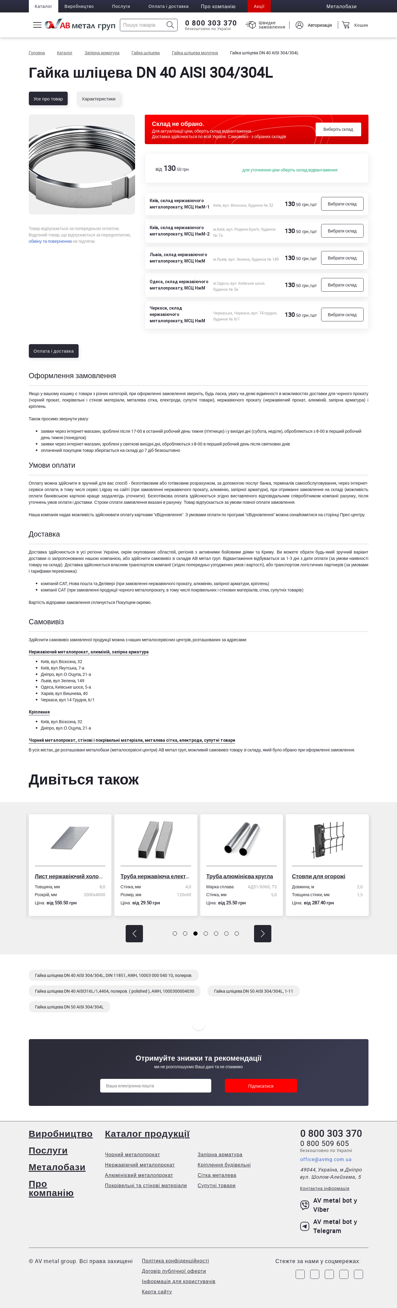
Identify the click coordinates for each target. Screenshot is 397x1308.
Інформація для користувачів (179, 1281)
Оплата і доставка (168, 6)
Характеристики (98, 99)
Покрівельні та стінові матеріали (146, 1185)
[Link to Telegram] (329, 1274)
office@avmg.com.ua (326, 1159)
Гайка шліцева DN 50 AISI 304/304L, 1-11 (253, 991)
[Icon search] (170, 25)
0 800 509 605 (324, 1143)
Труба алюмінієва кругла (241, 876)
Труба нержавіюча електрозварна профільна (157, 876)
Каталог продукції (147, 1133)
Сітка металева (217, 1175)
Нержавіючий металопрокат (140, 1164)
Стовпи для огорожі (320, 876)
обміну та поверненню (50, 241)
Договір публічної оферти (174, 1271)
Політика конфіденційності (175, 1260)
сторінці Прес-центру (344, 514)
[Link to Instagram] (314, 1274)
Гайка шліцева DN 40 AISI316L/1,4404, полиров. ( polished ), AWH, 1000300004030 (115, 991)
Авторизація (320, 25)
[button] (134, 933)
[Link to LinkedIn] (343, 1274)
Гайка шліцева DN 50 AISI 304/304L (69, 1007)
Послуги (121, 6)
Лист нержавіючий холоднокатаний (71, 876)
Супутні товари (217, 1185)
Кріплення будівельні (224, 1164)
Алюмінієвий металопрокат (139, 1175)
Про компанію (51, 1188)
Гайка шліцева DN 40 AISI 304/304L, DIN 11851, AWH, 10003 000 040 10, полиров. (114, 975)
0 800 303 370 (211, 23)
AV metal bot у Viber (329, 1205)
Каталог (44, 6)
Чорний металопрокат (132, 1154)
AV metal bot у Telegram (329, 1226)
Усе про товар (48, 99)
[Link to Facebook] (300, 1274)
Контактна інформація (325, 1188)
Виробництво (79, 6)
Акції (259, 6)
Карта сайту (157, 1291)
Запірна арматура (220, 1154)
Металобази (57, 1167)
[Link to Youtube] (358, 1274)
